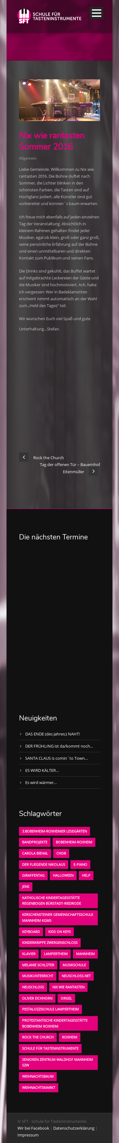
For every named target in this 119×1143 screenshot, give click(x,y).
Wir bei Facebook (33, 1128)
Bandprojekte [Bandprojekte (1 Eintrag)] (34, 842)
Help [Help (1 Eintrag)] (86, 875)
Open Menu (96, 13)
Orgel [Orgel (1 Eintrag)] (66, 998)
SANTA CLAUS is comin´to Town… (56, 758)
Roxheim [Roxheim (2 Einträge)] (69, 1037)
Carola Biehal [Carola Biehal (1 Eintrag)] (35, 853)
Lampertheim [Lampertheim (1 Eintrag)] (56, 953)
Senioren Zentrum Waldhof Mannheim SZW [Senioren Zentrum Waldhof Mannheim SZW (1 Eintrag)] (57, 1062)
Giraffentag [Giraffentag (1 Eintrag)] (33, 875)
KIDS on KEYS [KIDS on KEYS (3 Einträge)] (59, 931)
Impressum (28, 1135)
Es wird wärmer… (41, 782)
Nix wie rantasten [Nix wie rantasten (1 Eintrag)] (68, 987)
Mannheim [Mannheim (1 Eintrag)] (85, 953)
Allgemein (27, 158)
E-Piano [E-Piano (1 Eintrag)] (80, 864)
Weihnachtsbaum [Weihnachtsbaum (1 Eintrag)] (38, 1076)
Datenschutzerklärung (73, 1128)
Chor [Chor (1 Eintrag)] (61, 853)
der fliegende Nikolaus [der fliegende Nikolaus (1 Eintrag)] (43, 864)
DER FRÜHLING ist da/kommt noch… (59, 746)
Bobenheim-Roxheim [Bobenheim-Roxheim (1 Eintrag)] (74, 842)
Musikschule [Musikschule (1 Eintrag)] (74, 965)
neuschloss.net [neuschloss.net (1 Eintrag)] (76, 975)
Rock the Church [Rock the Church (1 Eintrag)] (38, 1037)
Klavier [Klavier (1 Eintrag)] (29, 953)
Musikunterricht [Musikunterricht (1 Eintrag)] (37, 975)
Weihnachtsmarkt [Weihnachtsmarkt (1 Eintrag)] (38, 1087)
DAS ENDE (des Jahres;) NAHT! (52, 734)
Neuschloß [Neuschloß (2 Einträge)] (33, 987)
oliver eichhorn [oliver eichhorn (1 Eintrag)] (37, 998)
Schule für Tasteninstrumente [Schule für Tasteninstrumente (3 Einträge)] (50, 1048)
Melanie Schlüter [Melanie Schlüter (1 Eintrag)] (38, 965)
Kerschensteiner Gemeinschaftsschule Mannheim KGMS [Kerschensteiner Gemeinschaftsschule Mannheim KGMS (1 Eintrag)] (57, 917)
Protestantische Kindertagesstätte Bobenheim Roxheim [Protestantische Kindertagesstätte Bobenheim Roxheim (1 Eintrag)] (55, 1023)
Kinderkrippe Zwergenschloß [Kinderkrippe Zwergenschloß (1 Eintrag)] (50, 942)
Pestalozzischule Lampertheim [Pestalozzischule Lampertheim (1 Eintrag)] (50, 1009)
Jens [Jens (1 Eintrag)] (25, 886)
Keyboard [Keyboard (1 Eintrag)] (31, 931)
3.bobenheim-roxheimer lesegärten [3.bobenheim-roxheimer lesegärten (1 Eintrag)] (54, 831)
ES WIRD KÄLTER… (42, 770)
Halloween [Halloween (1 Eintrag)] (63, 875)
